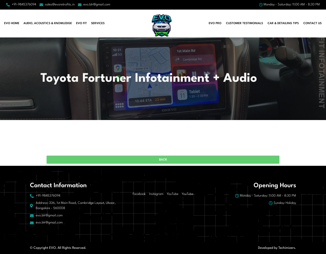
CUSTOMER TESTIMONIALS (244, 23)
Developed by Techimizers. (277, 248)
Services (98, 23)
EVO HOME (11, 23)
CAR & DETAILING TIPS (283, 23)
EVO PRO (215, 23)
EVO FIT (81, 23)
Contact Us (312, 23)
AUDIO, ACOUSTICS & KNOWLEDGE (47, 23)
